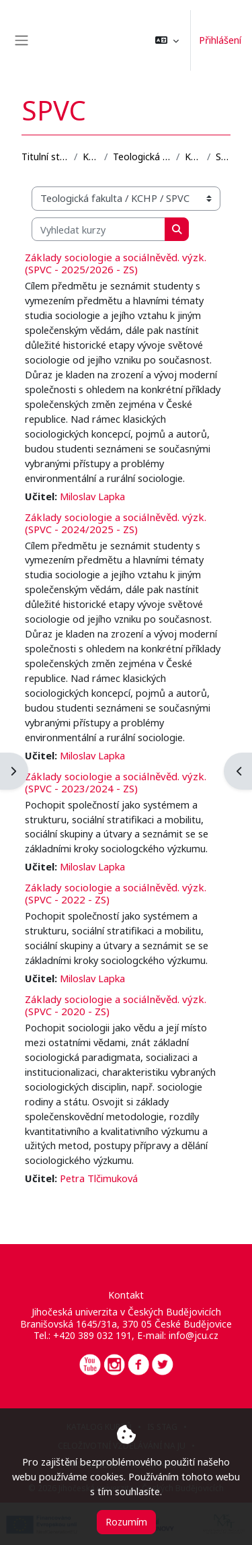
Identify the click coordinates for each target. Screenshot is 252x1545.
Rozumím (126, 1521)
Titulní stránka (45, 156)
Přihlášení (220, 39)
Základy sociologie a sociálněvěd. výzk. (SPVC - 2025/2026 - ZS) (115, 263)
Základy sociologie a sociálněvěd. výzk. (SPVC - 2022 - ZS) (115, 893)
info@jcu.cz (193, 1335)
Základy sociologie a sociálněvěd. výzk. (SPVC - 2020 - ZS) (115, 1005)
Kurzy (91, 156)
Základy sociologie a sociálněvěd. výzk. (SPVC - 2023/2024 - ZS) (115, 782)
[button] (166, 40)
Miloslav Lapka (92, 496)
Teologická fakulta (142, 156)
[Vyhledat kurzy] (98, 229)
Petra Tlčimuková (99, 1178)
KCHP (193, 156)
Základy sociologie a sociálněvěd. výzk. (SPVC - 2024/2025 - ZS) (115, 523)
